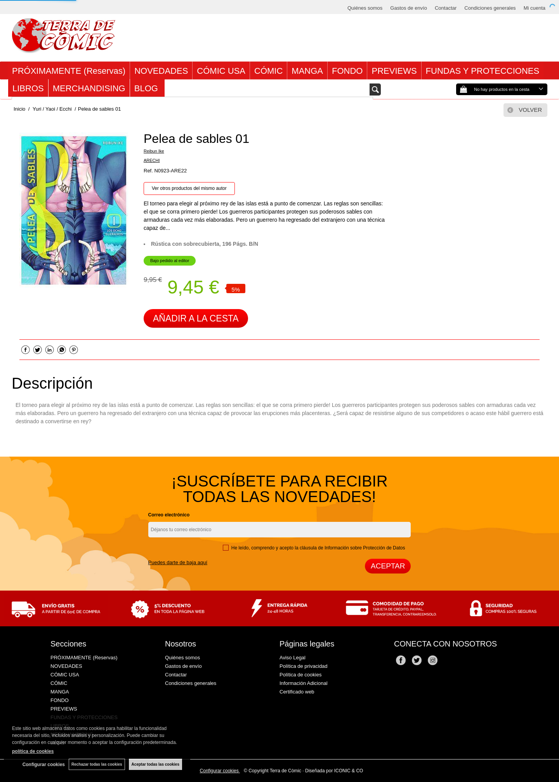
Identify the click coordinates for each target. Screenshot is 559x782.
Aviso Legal (293, 657)
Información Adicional (304, 683)
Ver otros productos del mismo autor (189, 188)
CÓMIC (268, 71)
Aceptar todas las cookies (155, 764)
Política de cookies (300, 675)
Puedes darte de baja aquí (178, 562)
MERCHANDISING (89, 88)
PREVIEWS (394, 71)
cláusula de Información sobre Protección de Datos (352, 548)
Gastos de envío (408, 8)
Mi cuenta (534, 8)
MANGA (307, 71)
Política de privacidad (304, 666)
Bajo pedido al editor (169, 260)
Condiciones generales (490, 8)
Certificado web (297, 692)
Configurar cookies (220, 770)
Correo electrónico (169, 515)
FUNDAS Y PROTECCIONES (483, 71)
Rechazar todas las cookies (96, 764)
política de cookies (33, 751)
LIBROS (28, 88)
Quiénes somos (364, 8)
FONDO (347, 71)
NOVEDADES (161, 71)
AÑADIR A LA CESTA (196, 318)
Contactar (446, 8)
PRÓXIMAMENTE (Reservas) (68, 71)
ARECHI (152, 160)
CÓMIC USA (221, 71)
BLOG (147, 88)
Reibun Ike (154, 151)
